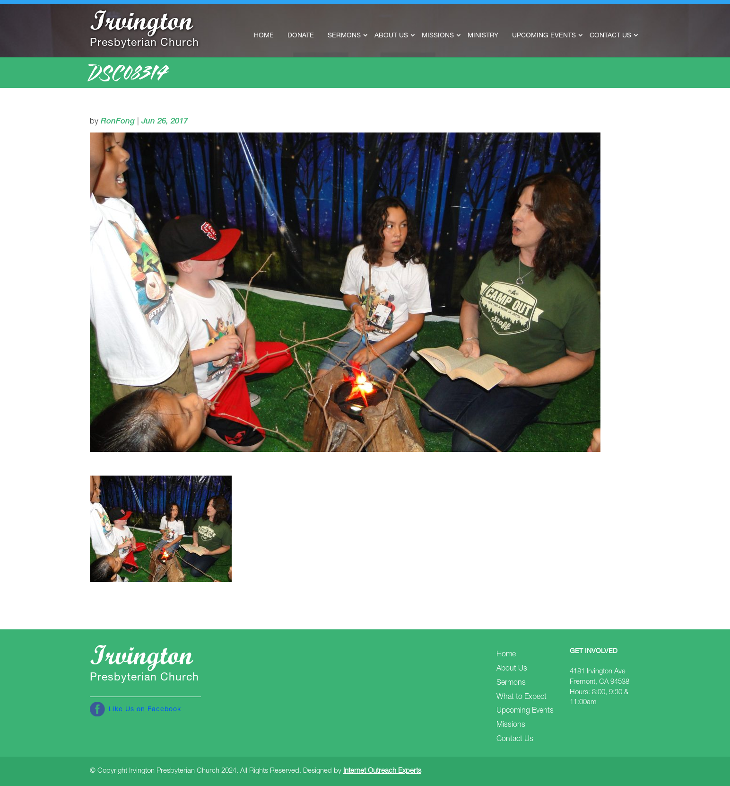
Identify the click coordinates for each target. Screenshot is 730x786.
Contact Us (610, 36)
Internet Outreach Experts (382, 771)
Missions (438, 36)
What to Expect (521, 697)
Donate (300, 36)
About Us (391, 36)
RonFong (118, 122)
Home (264, 36)
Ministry (483, 36)
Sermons (344, 36)
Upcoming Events (544, 36)
